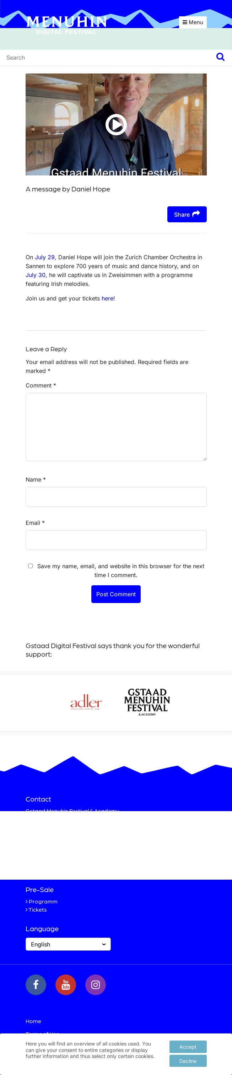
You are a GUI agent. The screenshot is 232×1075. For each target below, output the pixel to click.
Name (36, 479)
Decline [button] (187, 1060)
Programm (43, 901)
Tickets (37, 909)
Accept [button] (187, 1046)
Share (187, 214)
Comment (41, 385)
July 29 (45, 257)
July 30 (35, 274)
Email (35, 522)
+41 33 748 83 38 (64, 862)
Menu (193, 22)
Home (33, 1021)
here (107, 298)
